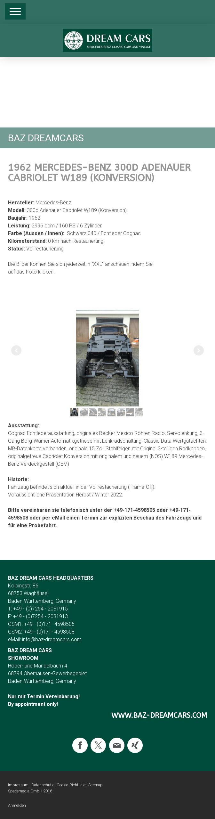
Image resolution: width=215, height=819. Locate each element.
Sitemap (95, 784)
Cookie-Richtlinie (71, 784)
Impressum (18, 784)
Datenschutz (42, 784)
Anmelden (17, 805)
